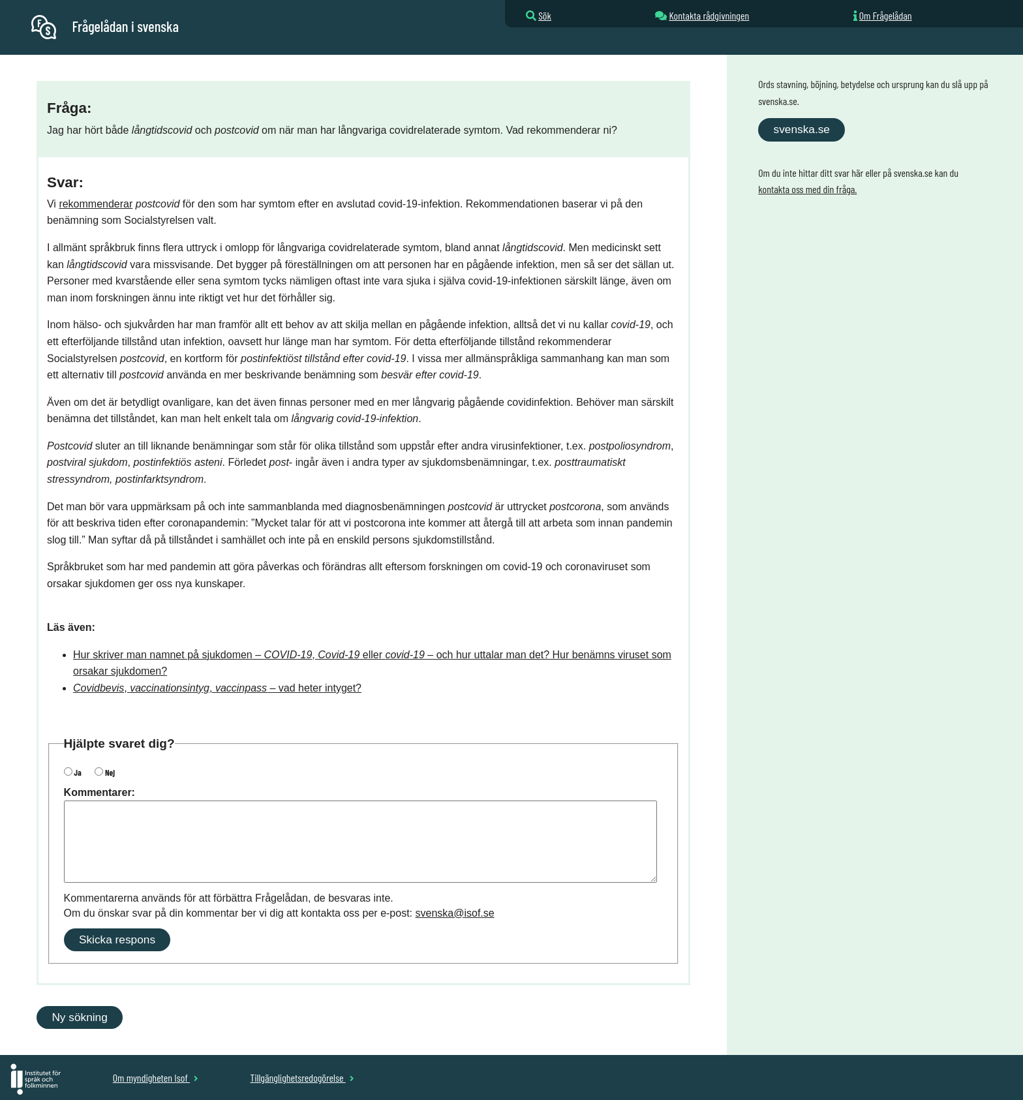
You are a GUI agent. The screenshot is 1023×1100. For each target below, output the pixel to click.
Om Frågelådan (885, 15)
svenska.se (802, 129)
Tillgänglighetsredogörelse (302, 1077)
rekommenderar (95, 203)
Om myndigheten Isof (155, 1077)
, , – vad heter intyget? (217, 688)
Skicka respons (117, 939)
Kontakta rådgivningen (709, 15)
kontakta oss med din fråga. (807, 189)
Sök (544, 15)
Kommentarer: (99, 792)
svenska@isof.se (455, 913)
